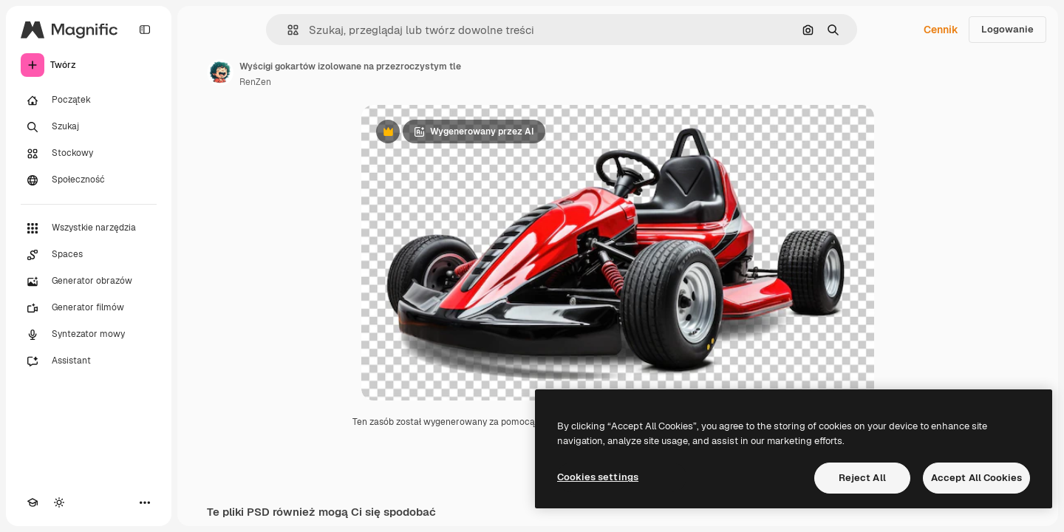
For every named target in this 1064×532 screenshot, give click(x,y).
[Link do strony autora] (220, 72)
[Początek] (89, 100)
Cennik (941, 29)
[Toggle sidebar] (145, 29)
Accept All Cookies (976, 477)
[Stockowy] (89, 154)
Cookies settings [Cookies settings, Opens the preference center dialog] (597, 477)
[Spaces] (89, 255)
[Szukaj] (89, 127)
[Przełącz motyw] (59, 502)
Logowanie (1007, 29)
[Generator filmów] (89, 308)
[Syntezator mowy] (89, 335)
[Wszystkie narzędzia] (89, 228)
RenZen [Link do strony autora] (255, 82)
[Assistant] (89, 361)
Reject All (862, 477)
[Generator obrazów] (89, 281)
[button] (287, 29)
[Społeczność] (89, 180)
